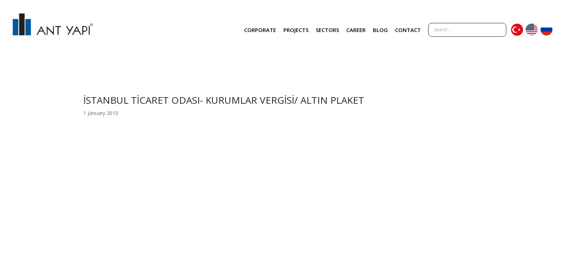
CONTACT (408, 29)
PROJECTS (295, 29)
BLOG (380, 29)
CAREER (356, 29)
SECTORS (327, 29)
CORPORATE (260, 29)
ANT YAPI (53, 29)
